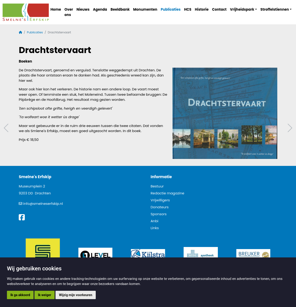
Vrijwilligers (160, 200)
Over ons (69, 12)
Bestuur (157, 186)
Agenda (100, 9)
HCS (187, 9)
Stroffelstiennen (274, 9)
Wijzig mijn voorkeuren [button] (75, 295)
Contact (219, 9)
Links (155, 227)
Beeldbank (120, 9)
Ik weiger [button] (44, 295)
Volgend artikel (289, 128)
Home (55, 9)
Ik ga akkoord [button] (20, 295)
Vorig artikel (6, 128)
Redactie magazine (167, 193)
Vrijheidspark (242, 9)
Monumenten (145, 9)
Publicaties (171, 9)
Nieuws (83, 9)
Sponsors (158, 214)
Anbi (154, 220)
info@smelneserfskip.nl (43, 203)
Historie (202, 9)
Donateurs (160, 207)
